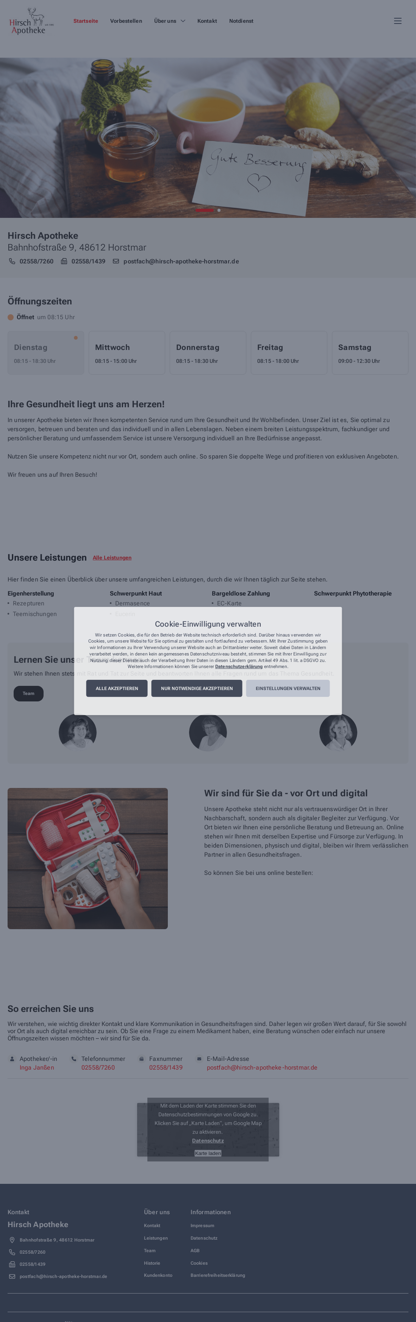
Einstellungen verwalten (288, 688)
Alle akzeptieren (117, 688)
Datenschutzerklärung (239, 667)
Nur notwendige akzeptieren (197, 688)
